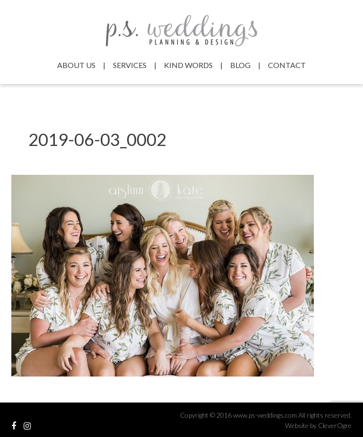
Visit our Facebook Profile (13, 426)
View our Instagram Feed (27, 426)
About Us (76, 64)
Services (130, 64)
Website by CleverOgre (318, 425)
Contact (287, 64)
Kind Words (188, 64)
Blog (240, 64)
